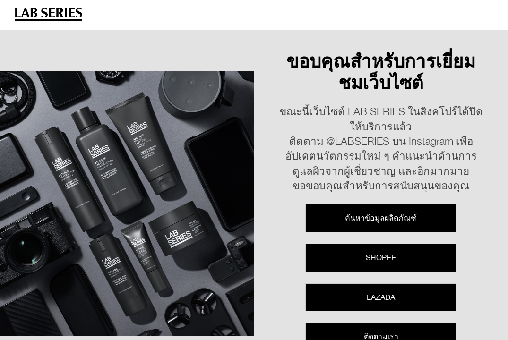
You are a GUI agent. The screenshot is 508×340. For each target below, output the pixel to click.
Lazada (381, 297)
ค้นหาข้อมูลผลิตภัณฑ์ (381, 217)
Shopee (381, 257)
